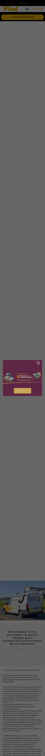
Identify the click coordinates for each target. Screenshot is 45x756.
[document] (22, 378)
